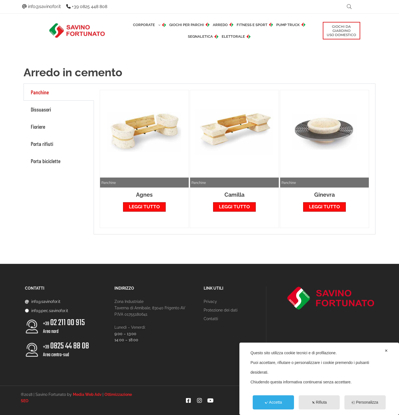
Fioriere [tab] (38, 126)
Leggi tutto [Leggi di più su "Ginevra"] (324, 206)
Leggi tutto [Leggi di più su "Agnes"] (144, 206)
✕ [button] (386, 350)
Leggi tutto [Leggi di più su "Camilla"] (234, 206)
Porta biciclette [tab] (45, 161)
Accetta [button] (273, 402)
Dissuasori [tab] (41, 109)
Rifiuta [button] (319, 402)
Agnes (144, 194)
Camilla (234, 194)
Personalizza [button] (365, 402)
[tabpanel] (234, 159)
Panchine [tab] (40, 92)
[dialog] (319, 379)
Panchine (108, 183)
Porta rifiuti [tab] (42, 143)
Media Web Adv (87, 394)
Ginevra (324, 194)
